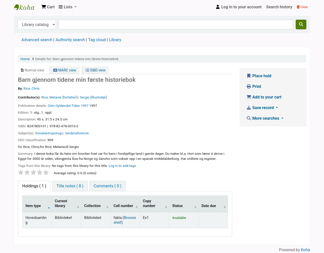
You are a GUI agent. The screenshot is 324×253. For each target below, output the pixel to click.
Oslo (51, 106)
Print (253, 86)
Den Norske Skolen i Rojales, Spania (26, 7)
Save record (260, 107)
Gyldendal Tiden (68, 106)
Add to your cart (263, 97)
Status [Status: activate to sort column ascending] (177, 206)
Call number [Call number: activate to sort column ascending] (123, 206)
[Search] (301, 24)
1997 (85, 106)
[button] (48, 7)
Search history (279, 7)
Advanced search (36, 39)
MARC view (64, 70)
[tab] (70, 186)
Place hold (258, 75)
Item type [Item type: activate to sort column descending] (33, 206)
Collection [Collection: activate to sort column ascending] (92, 206)
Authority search (70, 39)
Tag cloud (97, 39)
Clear (302, 7)
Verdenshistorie (77, 133)
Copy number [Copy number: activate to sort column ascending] (149, 203)
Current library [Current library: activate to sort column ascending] (61, 203)
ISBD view (95, 70)
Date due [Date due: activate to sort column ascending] (209, 206)
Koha (305, 249)
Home (25, 59)
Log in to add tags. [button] (123, 166)
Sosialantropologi (48, 133)
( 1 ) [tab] (34, 186)
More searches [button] (263, 118)
